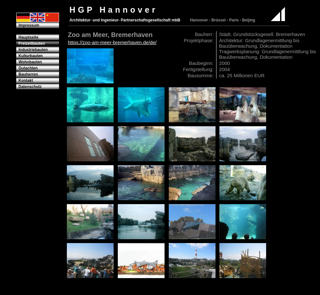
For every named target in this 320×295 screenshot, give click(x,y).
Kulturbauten (30, 56)
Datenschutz (30, 86)
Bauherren (28, 74)
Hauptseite (28, 37)
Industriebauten (33, 49)
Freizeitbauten (31, 43)
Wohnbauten (30, 62)
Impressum (28, 25)
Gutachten (28, 68)
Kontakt (25, 80)
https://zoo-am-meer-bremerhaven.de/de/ (112, 42)
